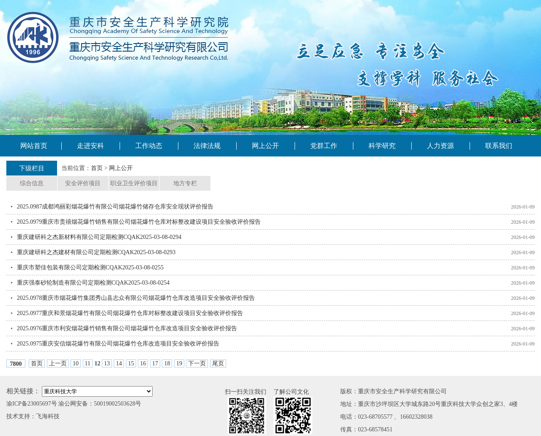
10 (76, 363)
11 (87, 363)
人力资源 (440, 145)
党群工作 (323, 145)
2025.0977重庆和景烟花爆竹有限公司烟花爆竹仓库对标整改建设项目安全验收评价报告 (130, 313)
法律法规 (207, 145)
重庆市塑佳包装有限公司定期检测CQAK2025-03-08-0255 (90, 267)
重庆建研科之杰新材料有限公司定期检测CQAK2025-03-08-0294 (99, 237)
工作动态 (148, 145)
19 (179, 363)
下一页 (197, 363)
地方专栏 (185, 183)
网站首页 (33, 145)
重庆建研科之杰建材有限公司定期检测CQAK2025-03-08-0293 (96, 252)
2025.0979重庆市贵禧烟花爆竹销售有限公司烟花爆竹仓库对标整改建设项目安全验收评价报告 (139, 222)
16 (143, 363)
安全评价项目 (83, 183)
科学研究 (382, 145)
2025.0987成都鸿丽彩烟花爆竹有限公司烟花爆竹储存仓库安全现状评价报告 (115, 206)
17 (155, 363)
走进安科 (90, 145)
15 (131, 363)
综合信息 (32, 183)
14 (119, 363)
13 (107, 363)
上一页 (58, 363)
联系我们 (498, 145)
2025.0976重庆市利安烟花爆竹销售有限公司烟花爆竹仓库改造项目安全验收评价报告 (127, 328)
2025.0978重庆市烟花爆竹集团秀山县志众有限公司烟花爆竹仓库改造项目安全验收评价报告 (136, 298)
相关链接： (23, 391)
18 (167, 363)
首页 (97, 168)
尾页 (218, 363)
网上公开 (265, 145)
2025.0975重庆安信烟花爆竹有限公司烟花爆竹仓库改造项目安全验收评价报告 (118, 343)
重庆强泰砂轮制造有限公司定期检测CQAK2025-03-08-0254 (93, 283)
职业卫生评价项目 (134, 183)
